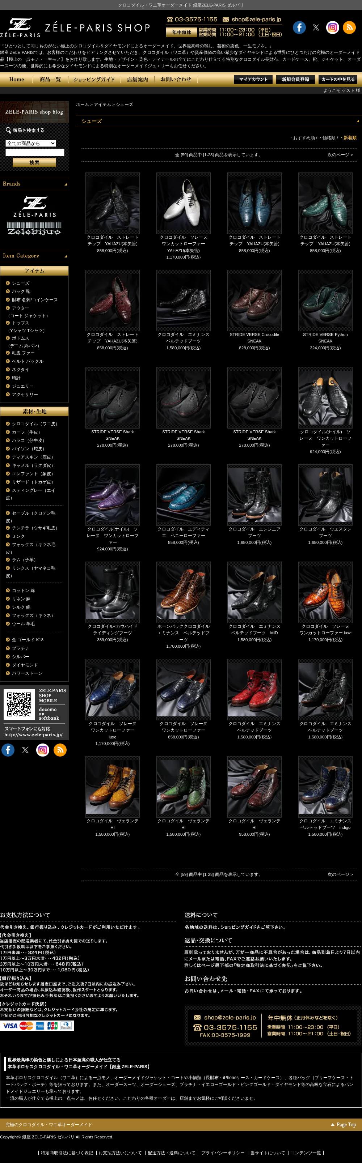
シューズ (20, 283)
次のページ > (340, 155)
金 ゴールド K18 (27, 640)
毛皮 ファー (23, 353)
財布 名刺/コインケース (35, 300)
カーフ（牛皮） (27, 432)
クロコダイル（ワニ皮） (36, 424)
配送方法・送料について (171, 1153)
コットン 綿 (23, 590)
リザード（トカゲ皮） (33, 482)
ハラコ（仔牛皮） (29, 440)
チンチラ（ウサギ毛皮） (36, 528)
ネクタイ (20, 369)
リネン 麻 (21, 599)
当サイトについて (268, 1153)
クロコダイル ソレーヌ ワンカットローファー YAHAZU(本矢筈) (186, 244)
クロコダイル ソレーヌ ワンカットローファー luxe (115, 730)
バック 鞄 (21, 291)
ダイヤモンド (25, 665)
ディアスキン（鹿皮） (33, 457)
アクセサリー (25, 394)
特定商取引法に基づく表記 (67, 1153)
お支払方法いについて (120, 1153)
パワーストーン (27, 673)
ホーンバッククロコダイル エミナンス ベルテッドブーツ (185, 633)
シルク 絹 (21, 607)
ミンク (18, 536)
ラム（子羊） (25, 560)
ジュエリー (23, 386)
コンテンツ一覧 (306, 1153)
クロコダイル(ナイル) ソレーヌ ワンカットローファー (325, 438)
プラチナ (20, 648)
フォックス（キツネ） (33, 615)
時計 (16, 378)
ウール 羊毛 (23, 624)
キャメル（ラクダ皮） (33, 465)
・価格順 (327, 138)
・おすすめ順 (302, 138)
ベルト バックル (27, 361)
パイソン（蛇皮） (29, 449)
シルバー (20, 657)
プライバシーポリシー (223, 1153)
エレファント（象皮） (33, 474)
